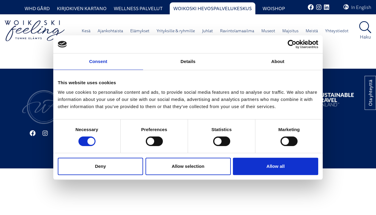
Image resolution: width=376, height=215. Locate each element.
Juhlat (207, 30)
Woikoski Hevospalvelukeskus (212, 8)
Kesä (86, 30)
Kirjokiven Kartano (82, 8)
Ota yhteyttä (370, 93)
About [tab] (277, 61)
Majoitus (290, 30)
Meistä (312, 30)
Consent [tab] (98, 61)
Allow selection (188, 166)
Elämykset (139, 30)
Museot (268, 30)
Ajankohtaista (110, 30)
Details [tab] (188, 61)
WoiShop (274, 8)
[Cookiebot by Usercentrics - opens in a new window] (292, 44)
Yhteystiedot (336, 30)
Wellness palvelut (138, 8)
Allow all (275, 166)
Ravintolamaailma (237, 30)
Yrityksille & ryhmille (176, 30)
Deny (100, 166)
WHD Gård (37, 8)
